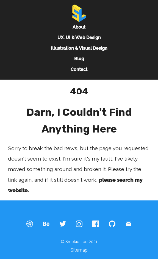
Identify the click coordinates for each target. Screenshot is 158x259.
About (79, 27)
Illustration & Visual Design (79, 48)
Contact (79, 69)
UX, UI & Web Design (79, 37)
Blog (79, 58)
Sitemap (79, 250)
